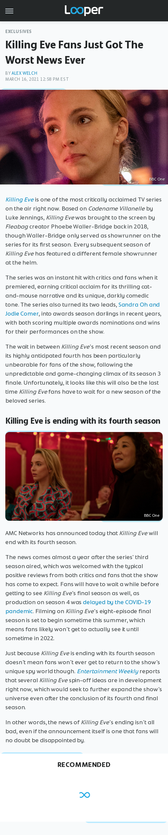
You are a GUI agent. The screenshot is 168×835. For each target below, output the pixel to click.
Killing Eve (19, 199)
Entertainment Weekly (107, 671)
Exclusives (18, 31)
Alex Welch (24, 73)
